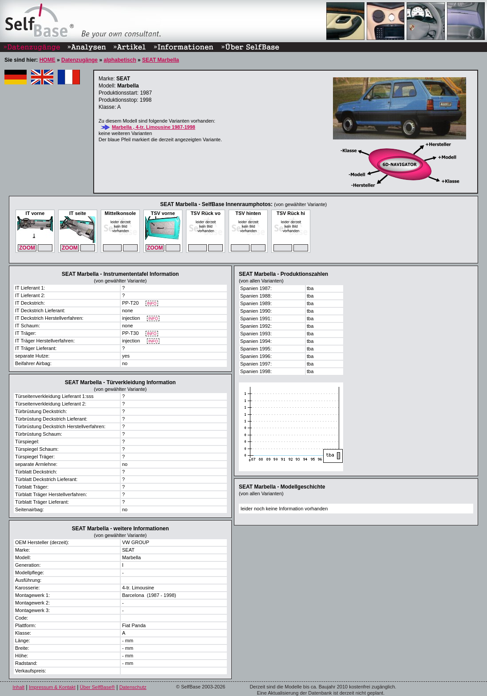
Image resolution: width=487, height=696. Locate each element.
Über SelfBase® (97, 687)
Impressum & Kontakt (52, 687)
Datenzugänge (79, 60)
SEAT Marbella (160, 60)
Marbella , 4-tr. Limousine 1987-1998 (153, 127)
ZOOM (27, 248)
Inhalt (18, 687)
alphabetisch (119, 60)
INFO (152, 303)
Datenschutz (132, 687)
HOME (47, 60)
